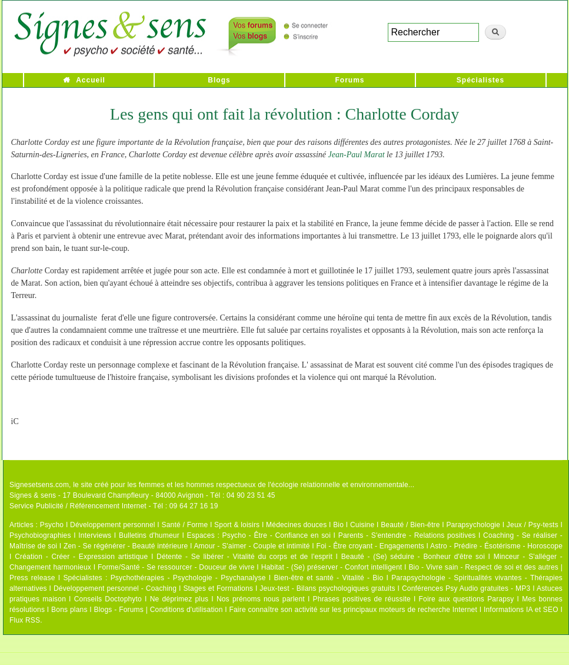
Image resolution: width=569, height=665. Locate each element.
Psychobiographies (40, 535)
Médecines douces (296, 525)
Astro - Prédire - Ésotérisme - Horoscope (496, 546)
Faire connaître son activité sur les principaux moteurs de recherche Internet (354, 610)
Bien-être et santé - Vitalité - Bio (328, 578)
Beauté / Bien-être (410, 525)
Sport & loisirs (236, 525)
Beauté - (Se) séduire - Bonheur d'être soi (413, 556)
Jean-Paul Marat (357, 154)
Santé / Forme (185, 525)
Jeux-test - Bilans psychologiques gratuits (327, 588)
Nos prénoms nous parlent (261, 599)
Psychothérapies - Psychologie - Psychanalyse (188, 578)
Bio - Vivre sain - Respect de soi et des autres (483, 567)
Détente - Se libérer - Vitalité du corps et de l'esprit (244, 556)
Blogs (219, 80)
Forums (349, 80)
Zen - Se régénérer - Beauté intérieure (126, 546)
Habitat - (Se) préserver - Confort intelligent (331, 567)
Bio (338, 525)
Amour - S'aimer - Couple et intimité (252, 546)
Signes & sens (32, 495)
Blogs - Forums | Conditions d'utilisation (158, 610)
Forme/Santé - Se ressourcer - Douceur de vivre (176, 567)
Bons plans (69, 610)
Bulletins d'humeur (149, 535)
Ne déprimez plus (179, 599)
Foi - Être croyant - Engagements (370, 546)
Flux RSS (24, 620)
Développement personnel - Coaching (115, 588)
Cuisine (362, 525)
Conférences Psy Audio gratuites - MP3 (466, 588)
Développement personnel (112, 525)
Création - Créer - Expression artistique (81, 556)
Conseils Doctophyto (108, 599)
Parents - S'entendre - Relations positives (407, 535)
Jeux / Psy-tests (532, 525)
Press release (32, 578)
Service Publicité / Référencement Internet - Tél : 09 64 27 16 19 (113, 506)
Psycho (52, 525)
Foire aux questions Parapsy (466, 599)
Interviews (94, 535)
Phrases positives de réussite (362, 599)
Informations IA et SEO (521, 610)
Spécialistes (480, 80)
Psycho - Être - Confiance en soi (276, 535)
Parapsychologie (473, 525)
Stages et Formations (218, 588)
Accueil (90, 80)
